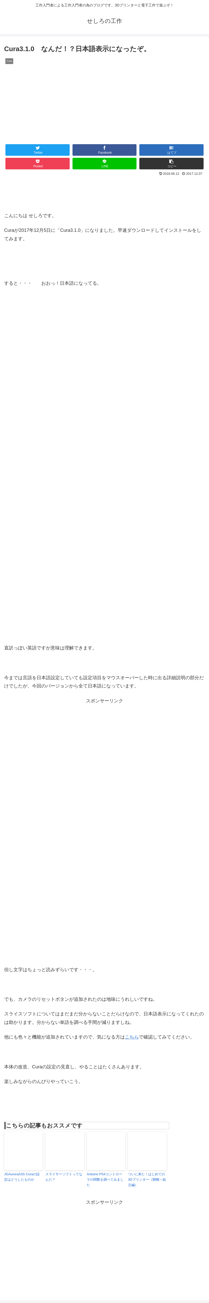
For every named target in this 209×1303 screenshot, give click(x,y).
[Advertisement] (104, 742)
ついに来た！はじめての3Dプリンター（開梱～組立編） (147, 1179)
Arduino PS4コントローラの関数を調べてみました (105, 1179)
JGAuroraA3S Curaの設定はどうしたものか (22, 1176)
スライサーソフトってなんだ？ (63, 1176)
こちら (132, 1037)
